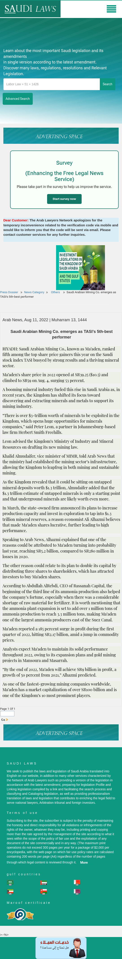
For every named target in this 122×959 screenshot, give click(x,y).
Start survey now (64, 199)
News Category (34, 292)
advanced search (18, 98)
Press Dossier (9, 292)
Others (56, 292)
